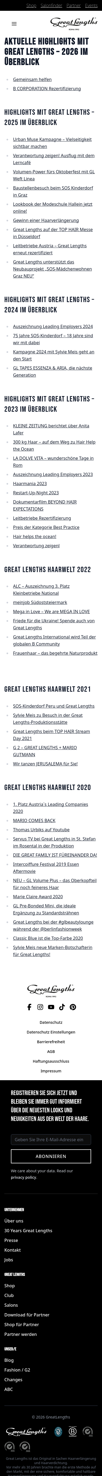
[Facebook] (29, 1007)
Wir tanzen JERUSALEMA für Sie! (45, 764)
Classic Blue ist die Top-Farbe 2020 (48, 938)
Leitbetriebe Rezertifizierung (42, 518)
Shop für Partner (21, 1325)
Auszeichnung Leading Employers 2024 (53, 326)
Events (91, 5)
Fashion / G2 (17, 1370)
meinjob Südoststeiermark (40, 602)
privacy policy (23, 1177)
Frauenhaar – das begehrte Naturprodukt (55, 653)
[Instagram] (40, 1007)
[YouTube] (51, 1007)
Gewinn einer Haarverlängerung (46, 220)
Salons (11, 1305)
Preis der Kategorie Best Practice (46, 527)
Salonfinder (51, 5)
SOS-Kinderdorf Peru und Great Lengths (54, 706)
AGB (51, 1051)
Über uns (13, 1221)
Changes (13, 1380)
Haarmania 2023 (30, 484)
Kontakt (12, 1250)
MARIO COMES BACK (34, 820)
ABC (8, 1389)
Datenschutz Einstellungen (51, 1032)
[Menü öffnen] (14, 23)
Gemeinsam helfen (32, 79)
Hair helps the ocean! (34, 536)
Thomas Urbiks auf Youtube (41, 830)
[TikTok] (62, 1007)
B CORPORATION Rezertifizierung (47, 89)
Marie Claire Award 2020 (38, 897)
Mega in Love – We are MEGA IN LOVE (51, 611)
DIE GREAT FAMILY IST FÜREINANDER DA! (55, 855)
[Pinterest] (73, 1007)
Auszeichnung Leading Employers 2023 (53, 474)
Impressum (51, 1070)
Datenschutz (51, 1022)
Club (9, 1295)
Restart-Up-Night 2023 (36, 493)
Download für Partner (27, 1315)
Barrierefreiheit (51, 1041)
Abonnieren (51, 1156)
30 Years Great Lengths (28, 1231)
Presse (11, 1240)
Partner (74, 5)
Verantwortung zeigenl (36, 546)
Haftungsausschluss (51, 1061)
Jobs (8, 1260)
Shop (31, 5)
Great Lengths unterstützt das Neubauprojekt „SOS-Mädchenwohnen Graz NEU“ (52, 269)
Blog (9, 1360)
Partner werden (20, 1334)
